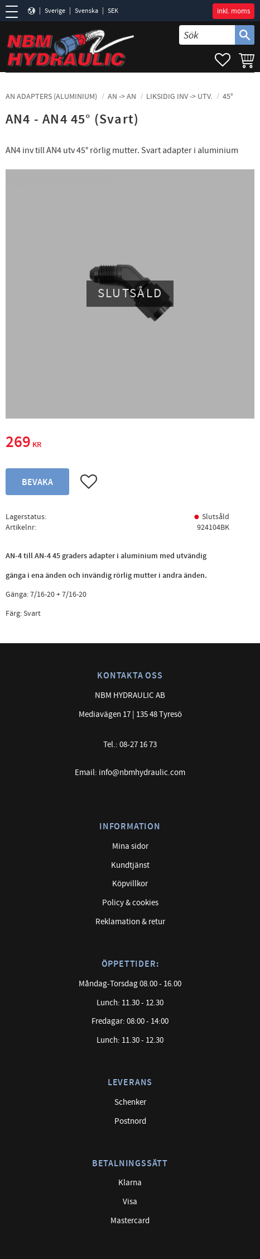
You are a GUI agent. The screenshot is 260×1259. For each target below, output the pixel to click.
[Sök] (244, 35)
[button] (15, 12)
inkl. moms (233, 11)
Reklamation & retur (130, 921)
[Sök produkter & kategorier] (207, 35)
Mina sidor (130, 846)
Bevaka (37, 482)
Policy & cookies (130, 902)
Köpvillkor (130, 883)
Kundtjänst (130, 865)
